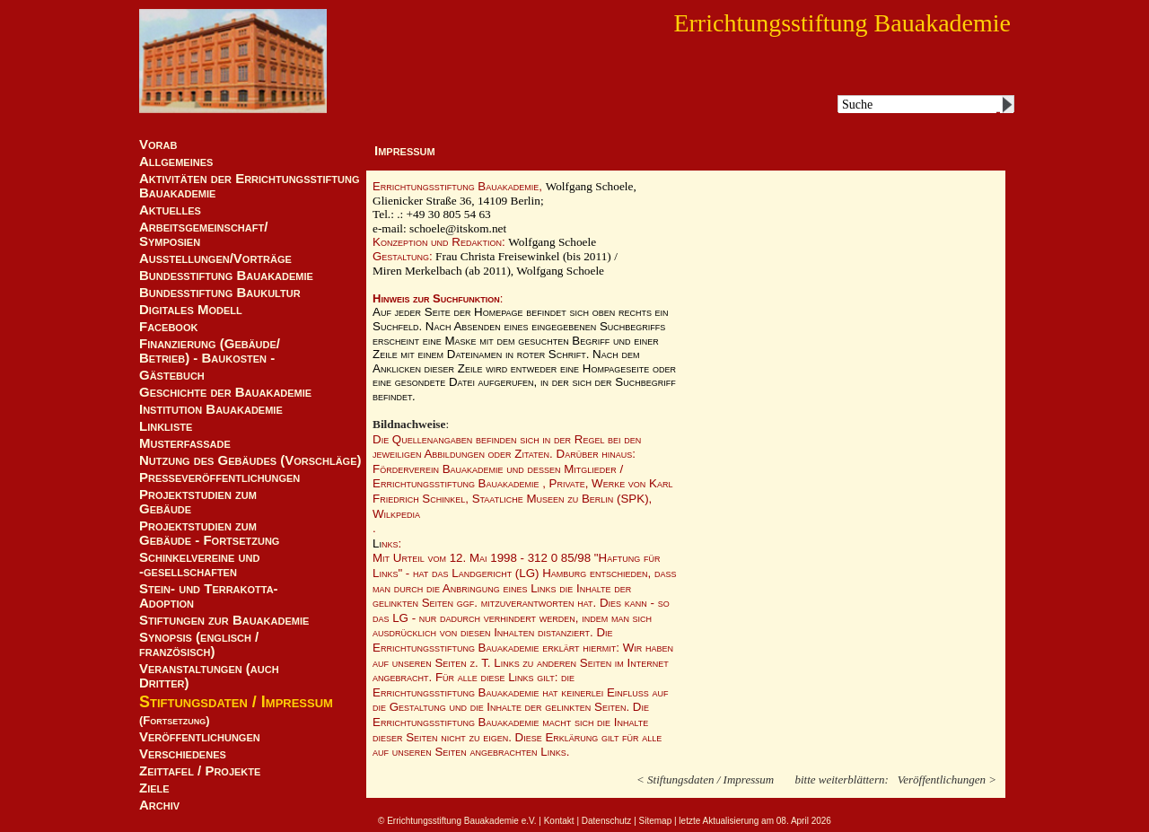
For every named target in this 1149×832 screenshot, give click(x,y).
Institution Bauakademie (211, 409)
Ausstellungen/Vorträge (215, 258)
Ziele (154, 788)
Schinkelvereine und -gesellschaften (199, 564)
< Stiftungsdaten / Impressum (705, 759)
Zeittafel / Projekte (199, 771)
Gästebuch (172, 375)
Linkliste (165, 426)
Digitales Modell (190, 309)
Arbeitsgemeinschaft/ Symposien (203, 234)
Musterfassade (185, 443)
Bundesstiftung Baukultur (220, 292)
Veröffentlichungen (199, 737)
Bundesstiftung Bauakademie (226, 275)
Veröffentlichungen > (947, 759)
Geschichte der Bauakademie (225, 392)
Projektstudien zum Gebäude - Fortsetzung (209, 533)
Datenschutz (607, 800)
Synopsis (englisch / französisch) (199, 644)
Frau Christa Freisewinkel (499, 256)
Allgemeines (176, 161)
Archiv (159, 805)
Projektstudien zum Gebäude (198, 501)
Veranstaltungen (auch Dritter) (209, 675)
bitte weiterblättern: (841, 759)
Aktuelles (170, 210)
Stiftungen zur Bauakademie (224, 620)
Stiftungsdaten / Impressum (236, 702)
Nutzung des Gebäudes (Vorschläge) (250, 460)
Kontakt (559, 800)
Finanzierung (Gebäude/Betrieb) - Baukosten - (209, 351)
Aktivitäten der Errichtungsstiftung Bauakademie (249, 185)
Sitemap (655, 800)
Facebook (168, 327)
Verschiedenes (182, 754)
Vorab (158, 144)
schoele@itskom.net (457, 228)
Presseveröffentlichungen (219, 477)
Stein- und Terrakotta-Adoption (208, 596)
